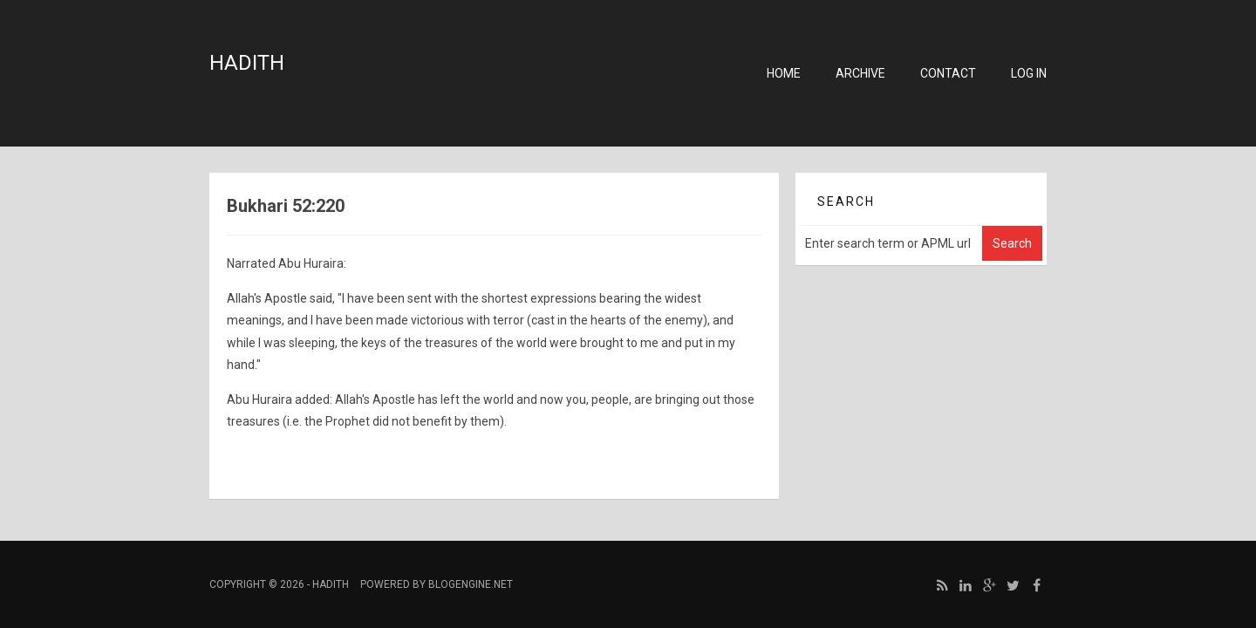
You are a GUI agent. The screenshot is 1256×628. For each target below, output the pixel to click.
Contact (948, 73)
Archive (860, 73)
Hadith (246, 63)
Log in (1029, 73)
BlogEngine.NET (470, 584)
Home (784, 73)
